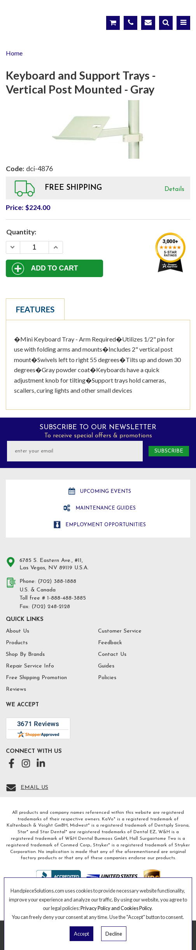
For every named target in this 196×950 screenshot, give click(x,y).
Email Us (34, 788)
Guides (106, 666)
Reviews (16, 689)
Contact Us (112, 654)
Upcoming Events (105, 491)
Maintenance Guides (105, 508)
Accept (81, 934)
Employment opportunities (105, 524)
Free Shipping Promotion (36, 678)
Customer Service (120, 631)
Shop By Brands (25, 654)
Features (35, 309)
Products (17, 643)
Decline (113, 934)
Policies (107, 678)
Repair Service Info (30, 666)
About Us (17, 631)
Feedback (110, 643)
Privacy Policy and (100, 908)
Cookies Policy (136, 908)
